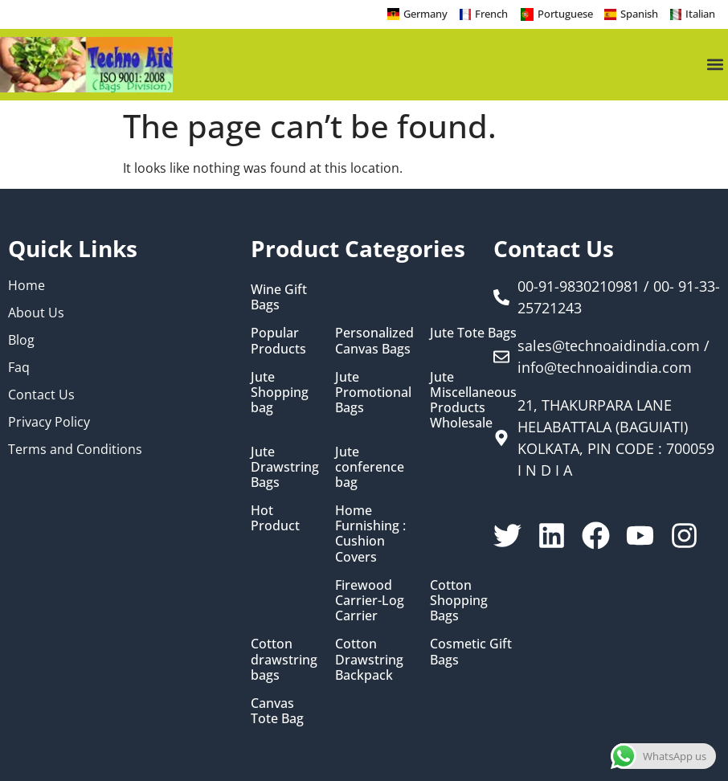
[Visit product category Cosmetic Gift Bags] (473, 651)
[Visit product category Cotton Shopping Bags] (473, 601)
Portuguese (565, 13)
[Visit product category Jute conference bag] (374, 467)
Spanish (639, 13)
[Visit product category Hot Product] (285, 518)
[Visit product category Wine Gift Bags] (285, 297)
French (491, 13)
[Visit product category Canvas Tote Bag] (285, 711)
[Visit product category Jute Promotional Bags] (374, 393)
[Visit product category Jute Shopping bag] (285, 393)
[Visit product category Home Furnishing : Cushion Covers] (374, 534)
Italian (700, 13)
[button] (714, 64)
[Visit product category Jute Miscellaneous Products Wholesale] (473, 400)
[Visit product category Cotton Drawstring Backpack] (374, 659)
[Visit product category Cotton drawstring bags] (285, 659)
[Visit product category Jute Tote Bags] (473, 333)
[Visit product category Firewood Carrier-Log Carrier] (374, 601)
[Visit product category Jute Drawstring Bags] (285, 467)
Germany (425, 13)
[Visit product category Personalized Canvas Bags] (374, 340)
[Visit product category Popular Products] (285, 340)
